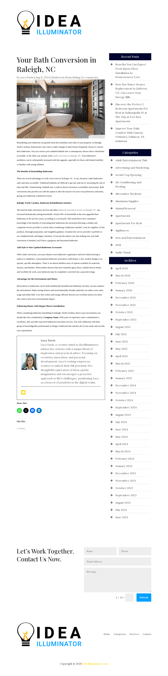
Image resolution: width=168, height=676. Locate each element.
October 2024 (124, 400)
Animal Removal (125, 208)
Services (134, 22)
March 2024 (122, 451)
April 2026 (121, 268)
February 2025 (124, 370)
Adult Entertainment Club (131, 160)
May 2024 (121, 436)
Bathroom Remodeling (66, 77)
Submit (143, 597)
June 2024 (121, 429)
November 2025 (125, 305)
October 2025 (124, 312)
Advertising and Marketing (132, 167)
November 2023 (125, 480)
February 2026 (124, 283)
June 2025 (121, 341)
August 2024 (123, 414)
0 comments (90, 77)
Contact (147, 22)
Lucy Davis (26, 77)
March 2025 (122, 363)
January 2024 (123, 466)
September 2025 (125, 319)
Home (107, 22)
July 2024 (121, 422)
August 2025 (123, 327)
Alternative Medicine (128, 193)
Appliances (122, 230)
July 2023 (121, 509)
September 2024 (126, 407)
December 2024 (125, 385)
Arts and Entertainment (130, 237)
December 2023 (125, 473)
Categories (120, 22)
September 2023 (125, 495)
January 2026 (123, 290)
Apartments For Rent (128, 223)
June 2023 (121, 517)
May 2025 (121, 348)
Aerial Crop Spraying (128, 175)
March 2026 (122, 275)
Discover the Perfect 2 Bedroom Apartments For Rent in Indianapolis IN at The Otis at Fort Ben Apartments (131, 113)
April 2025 (121, 356)
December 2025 (125, 297)
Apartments (122, 215)
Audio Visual (122, 252)
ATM (118, 245)
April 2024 (121, 444)
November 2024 (125, 392)
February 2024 (124, 458)
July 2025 (121, 334)
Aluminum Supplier (127, 201)
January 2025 (123, 378)
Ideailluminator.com (95, 663)
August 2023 (123, 502)
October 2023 (124, 488)
